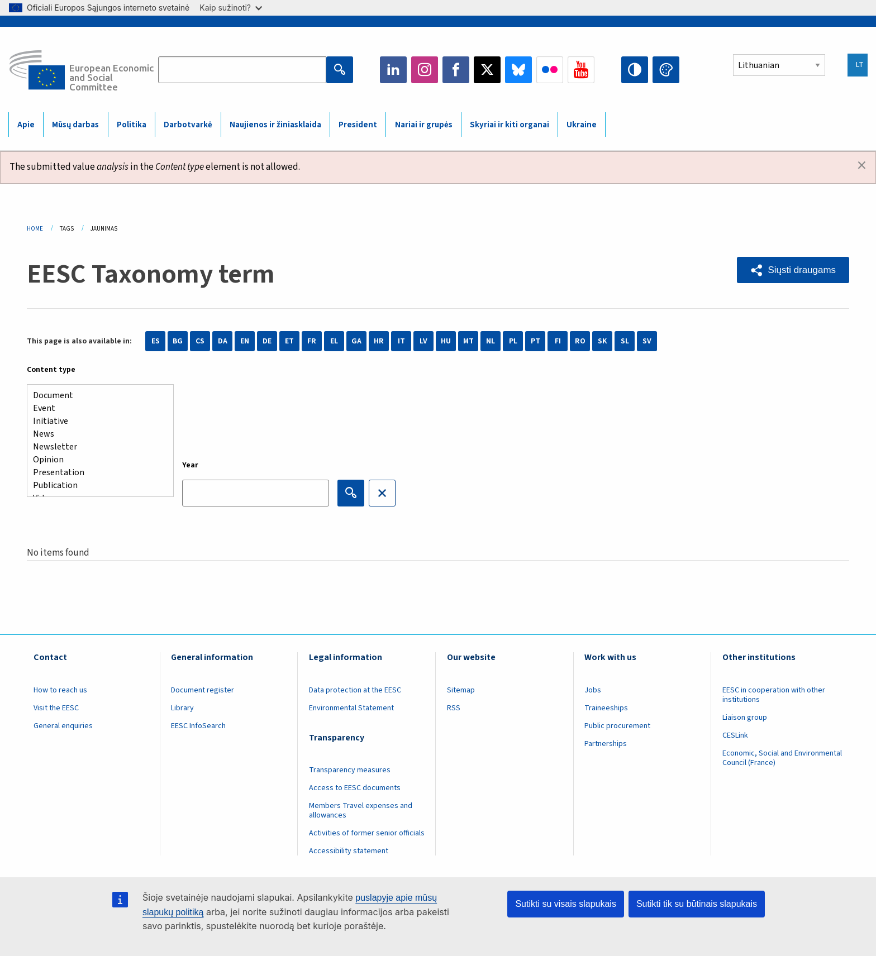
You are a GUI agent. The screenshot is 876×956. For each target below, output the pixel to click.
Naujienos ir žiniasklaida (275, 125)
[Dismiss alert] (862, 165)
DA (222, 341)
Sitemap (461, 690)
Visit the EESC (56, 708)
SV (646, 341)
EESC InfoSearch (198, 726)
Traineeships (606, 708)
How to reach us (60, 690)
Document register (202, 690)
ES (155, 341)
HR (379, 341)
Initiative (96, 421)
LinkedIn (393, 69)
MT (468, 341)
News (96, 434)
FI (558, 341)
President (358, 125)
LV (423, 341)
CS (200, 341)
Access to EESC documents (355, 788)
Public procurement (617, 726)
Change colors (666, 69)
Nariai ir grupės (424, 125)
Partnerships (605, 743)
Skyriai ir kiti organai (509, 125)
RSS (453, 708)
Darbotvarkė (188, 125)
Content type (51, 369)
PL (513, 341)
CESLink (735, 735)
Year (190, 465)
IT (401, 341)
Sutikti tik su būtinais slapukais (696, 904)
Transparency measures (350, 770)
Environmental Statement (351, 708)
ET (289, 341)
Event (96, 408)
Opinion (96, 459)
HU (446, 341)
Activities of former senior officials (367, 833)
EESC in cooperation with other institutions (773, 695)
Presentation (96, 472)
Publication (96, 485)
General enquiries (63, 726)
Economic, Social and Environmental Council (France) (782, 758)
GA (356, 341)
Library (182, 708)
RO (580, 341)
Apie (26, 125)
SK (602, 341)
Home (35, 228)
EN (244, 341)
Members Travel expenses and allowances (360, 810)
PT (535, 341)
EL (334, 341)
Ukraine (581, 125)
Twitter (487, 69)
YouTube (581, 69)
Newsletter (96, 447)
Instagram (424, 69)
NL (490, 341)
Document (96, 395)
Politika (131, 125)
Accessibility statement (348, 851)
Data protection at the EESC (355, 690)
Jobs (592, 690)
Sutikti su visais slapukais (565, 904)
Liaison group (744, 717)
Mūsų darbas (75, 125)
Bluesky (518, 69)
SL (625, 341)
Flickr (549, 69)
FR (311, 341)
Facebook (455, 69)
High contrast (634, 69)
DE (267, 341)
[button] (793, 270)
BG (178, 341)
